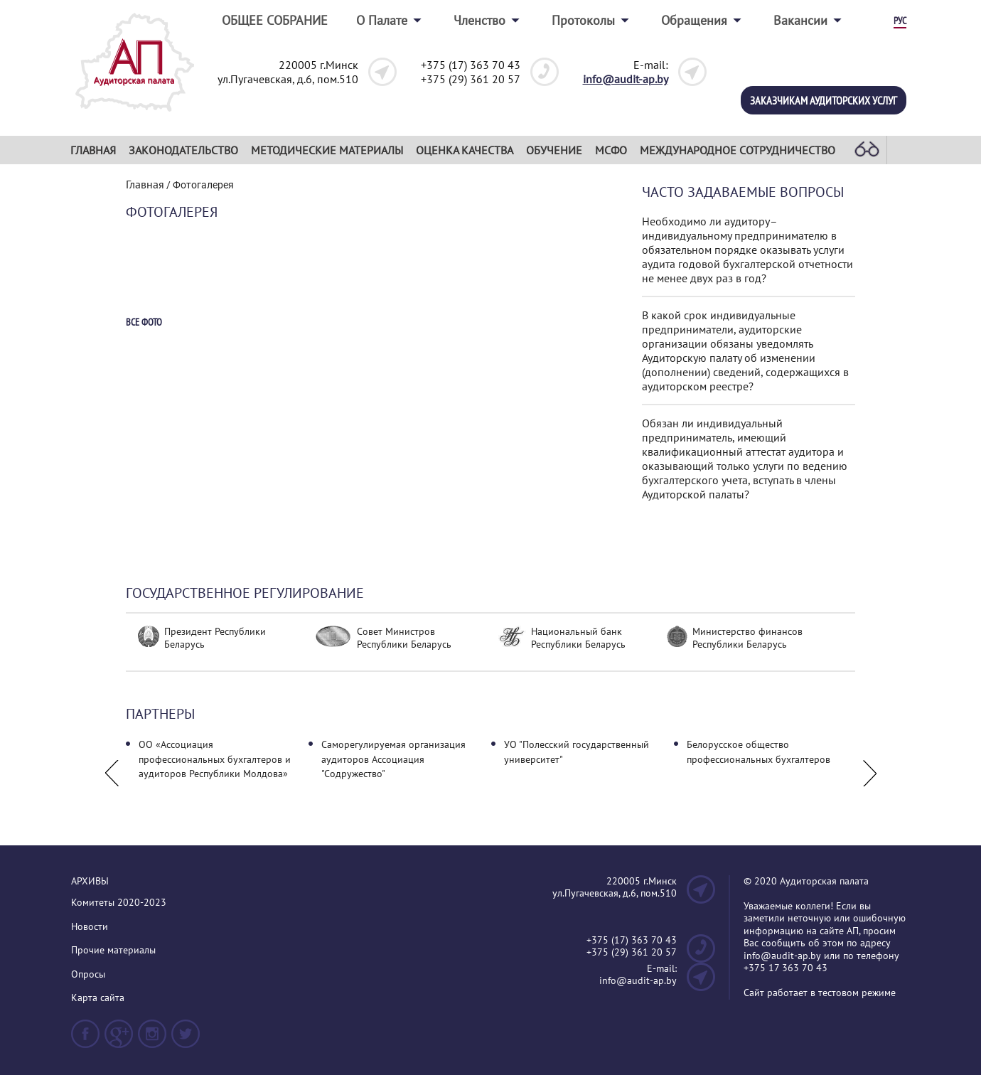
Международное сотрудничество (737, 150)
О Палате (381, 20)
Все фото (144, 322)
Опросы (88, 974)
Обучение (554, 150)
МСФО (611, 150)
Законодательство (183, 150)
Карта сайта (97, 998)
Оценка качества (464, 150)
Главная (93, 150)
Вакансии (800, 20)
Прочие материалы (113, 950)
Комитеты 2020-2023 (118, 903)
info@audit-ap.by (625, 79)
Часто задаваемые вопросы (743, 192)
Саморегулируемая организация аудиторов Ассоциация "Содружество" (393, 759)
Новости (89, 927)
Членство (479, 20)
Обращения (694, 20)
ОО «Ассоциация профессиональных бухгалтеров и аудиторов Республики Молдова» (215, 759)
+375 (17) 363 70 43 (470, 65)
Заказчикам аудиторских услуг (823, 100)
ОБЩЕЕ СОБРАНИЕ (275, 20)
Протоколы (583, 20)
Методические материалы (327, 150)
